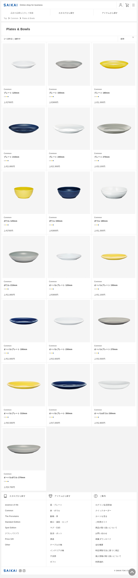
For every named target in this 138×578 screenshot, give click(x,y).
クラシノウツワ (12, 536)
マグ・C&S (55, 530)
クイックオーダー (103, 513)
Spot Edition (10, 530)
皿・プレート (56, 507)
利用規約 (99, 564)
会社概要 (99, 547)
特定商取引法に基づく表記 (107, 553)
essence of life (11, 507)
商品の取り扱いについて (106, 530)
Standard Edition (12, 524)
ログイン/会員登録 (103, 507)
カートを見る (101, 518)
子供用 (53, 558)
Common (8, 92)
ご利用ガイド (101, 524)
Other (7, 547)
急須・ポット (56, 536)
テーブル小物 (56, 547)
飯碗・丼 (54, 518)
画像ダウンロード (103, 541)
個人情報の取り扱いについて (108, 558)
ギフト (53, 564)
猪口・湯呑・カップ (59, 524)
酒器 (52, 541)
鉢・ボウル (55, 513)
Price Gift (9, 541)
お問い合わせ (101, 536)
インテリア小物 (57, 553)
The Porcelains (12, 518)
